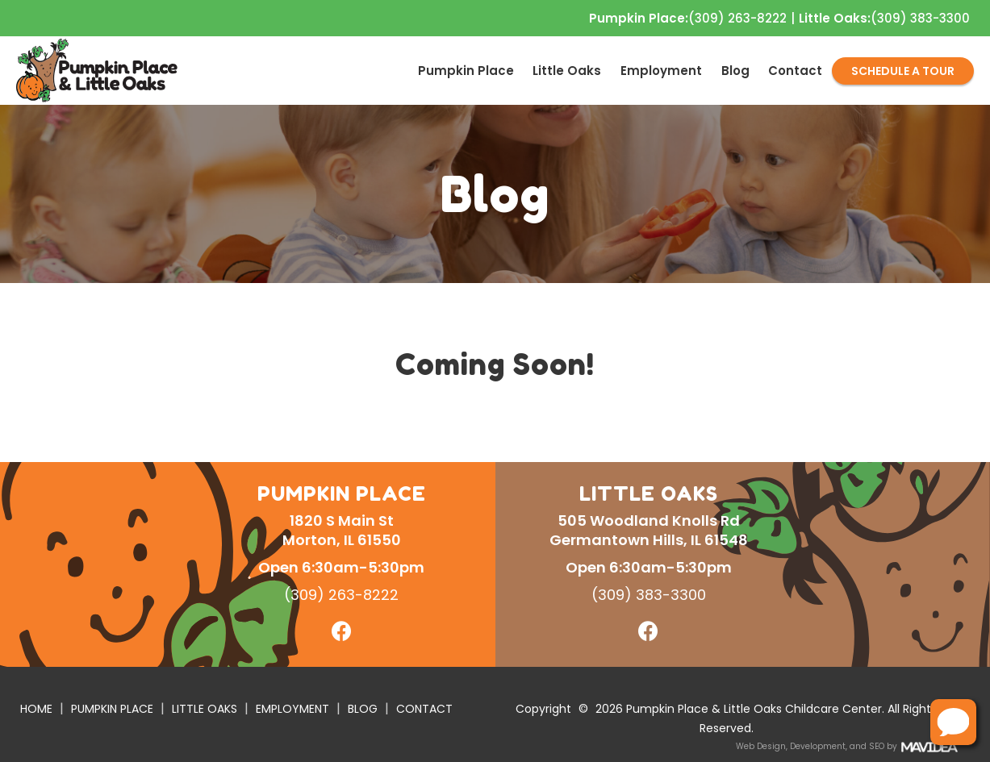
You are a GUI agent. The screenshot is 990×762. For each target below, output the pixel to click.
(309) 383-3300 (884, 18)
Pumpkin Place (466, 71)
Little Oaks (567, 71)
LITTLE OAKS (204, 709)
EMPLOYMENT (292, 709)
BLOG (363, 709)
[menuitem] (466, 71)
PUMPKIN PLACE (112, 709)
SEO (876, 746)
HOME (36, 709)
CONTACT (424, 709)
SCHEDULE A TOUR (902, 71)
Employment (661, 71)
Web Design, (761, 746)
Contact (795, 71)
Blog (735, 71)
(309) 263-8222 (688, 18)
